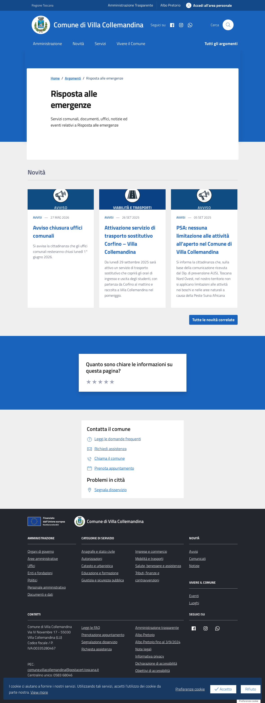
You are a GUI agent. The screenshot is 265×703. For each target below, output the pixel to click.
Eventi (194, 595)
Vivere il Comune (131, 44)
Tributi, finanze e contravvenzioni (147, 576)
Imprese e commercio (151, 551)
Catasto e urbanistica (97, 565)
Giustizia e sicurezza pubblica (102, 580)
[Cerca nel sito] (228, 24)
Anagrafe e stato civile (98, 551)
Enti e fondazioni (40, 573)
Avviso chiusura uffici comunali (57, 232)
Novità (78, 44)
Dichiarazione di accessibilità (156, 663)
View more (39, 692)
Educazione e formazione (99, 573)
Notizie (194, 565)
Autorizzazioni (91, 558)
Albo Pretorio (170, 5)
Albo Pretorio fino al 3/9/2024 (157, 642)
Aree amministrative (43, 558)
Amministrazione (47, 44)
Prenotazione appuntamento (102, 634)
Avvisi (37, 217)
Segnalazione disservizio (99, 642)
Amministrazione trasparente (157, 627)
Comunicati (197, 558)
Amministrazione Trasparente (130, 5)
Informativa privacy (149, 656)
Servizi (100, 44)
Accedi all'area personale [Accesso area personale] (209, 5)
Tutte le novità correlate (213, 320)
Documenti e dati (40, 594)
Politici (32, 580)
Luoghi (194, 603)
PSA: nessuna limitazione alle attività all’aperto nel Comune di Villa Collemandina (204, 240)
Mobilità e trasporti (149, 558)
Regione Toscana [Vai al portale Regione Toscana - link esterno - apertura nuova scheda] (42, 5)
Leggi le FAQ (90, 627)
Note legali (143, 649)
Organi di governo (41, 551)
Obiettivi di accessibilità (152, 670)
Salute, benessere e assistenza (158, 565)
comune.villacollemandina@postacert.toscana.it (63, 669)
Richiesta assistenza (96, 649)
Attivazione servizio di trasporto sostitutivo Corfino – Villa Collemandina (130, 240)
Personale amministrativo (47, 587)
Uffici (31, 565)
